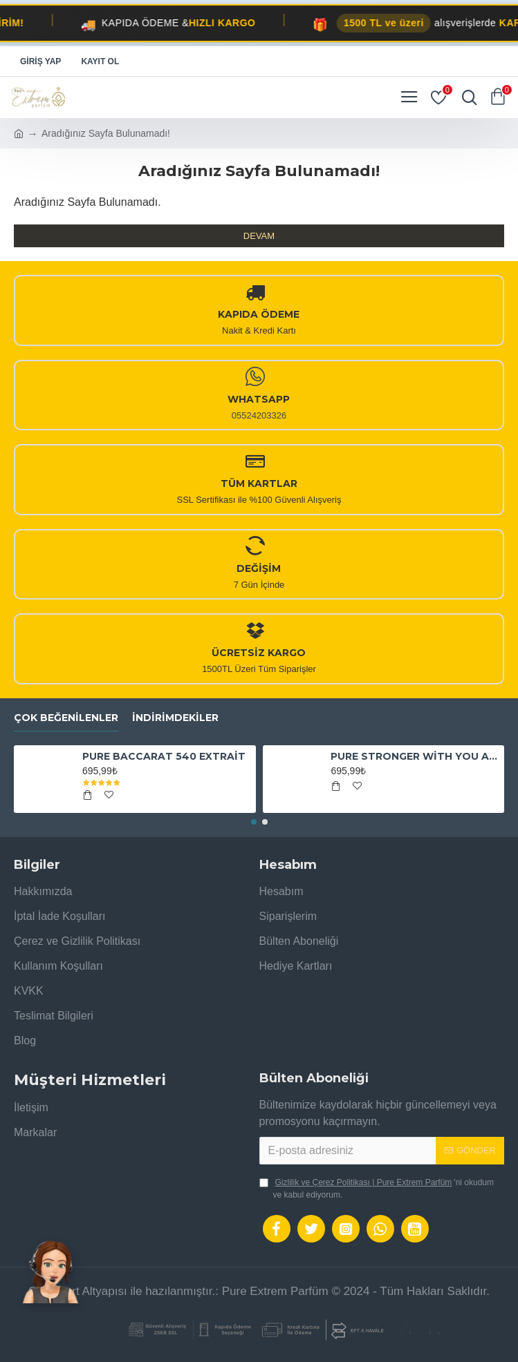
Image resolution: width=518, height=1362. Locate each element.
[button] (254, 822)
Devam (259, 236)
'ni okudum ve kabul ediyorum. (376, 1188)
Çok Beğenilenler (66, 718)
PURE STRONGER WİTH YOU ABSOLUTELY (415, 756)
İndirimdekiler (175, 718)
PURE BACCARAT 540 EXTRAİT (164, 756)
